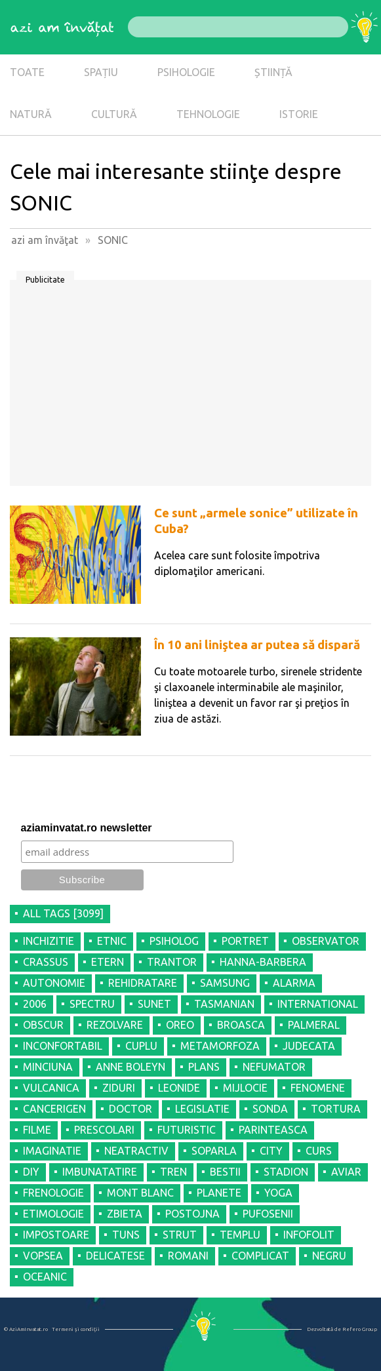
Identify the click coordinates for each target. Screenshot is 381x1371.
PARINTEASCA (273, 1130)
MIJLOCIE (245, 1088)
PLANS (204, 1067)
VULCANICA (51, 1088)
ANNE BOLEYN (130, 1067)
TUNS (126, 1235)
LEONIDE (179, 1088)
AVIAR (346, 1172)
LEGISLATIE (202, 1109)
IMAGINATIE (52, 1151)
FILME (37, 1130)
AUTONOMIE (54, 983)
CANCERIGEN (54, 1109)
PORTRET (245, 941)
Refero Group (359, 1329)
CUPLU (141, 1046)
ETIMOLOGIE (53, 1214)
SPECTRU (92, 1004)
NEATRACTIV (136, 1151)
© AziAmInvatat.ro (26, 1329)
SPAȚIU (101, 72)
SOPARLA (214, 1151)
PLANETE (219, 1193)
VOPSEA (43, 1256)
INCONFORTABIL (62, 1046)
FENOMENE (318, 1088)
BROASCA (241, 1025)
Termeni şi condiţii (76, 1329)
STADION (286, 1172)
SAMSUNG (225, 983)
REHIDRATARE (142, 983)
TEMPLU (240, 1235)
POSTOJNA (192, 1214)
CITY (271, 1151)
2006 (35, 1004)
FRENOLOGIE (53, 1193)
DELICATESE (115, 1256)
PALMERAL (314, 1025)
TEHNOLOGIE (208, 114)
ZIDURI (118, 1088)
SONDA (270, 1109)
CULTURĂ (114, 114)
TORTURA (336, 1109)
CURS (319, 1151)
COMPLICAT (260, 1256)
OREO (180, 1025)
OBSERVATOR (325, 941)
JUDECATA (309, 1046)
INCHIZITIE (48, 941)
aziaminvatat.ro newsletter (86, 827)
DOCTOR (130, 1109)
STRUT (180, 1235)
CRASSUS (45, 962)
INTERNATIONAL (317, 1004)
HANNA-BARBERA (263, 962)
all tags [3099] (63, 913)
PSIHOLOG (174, 941)
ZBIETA (124, 1214)
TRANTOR (172, 962)
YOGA (278, 1193)
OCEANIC (45, 1276)
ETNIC (112, 941)
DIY (31, 1172)
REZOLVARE (115, 1025)
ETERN (107, 962)
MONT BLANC (140, 1193)
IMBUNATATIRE (99, 1172)
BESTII (225, 1172)
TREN (173, 1172)
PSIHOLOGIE (186, 72)
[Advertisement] (190, 387)
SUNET (154, 1004)
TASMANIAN (224, 1004)
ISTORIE (298, 114)
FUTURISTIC (186, 1130)
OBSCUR (43, 1025)
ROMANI (188, 1256)
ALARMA (294, 983)
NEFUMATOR (274, 1067)
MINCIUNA (48, 1067)
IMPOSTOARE (56, 1235)
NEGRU (329, 1256)
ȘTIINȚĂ (273, 72)
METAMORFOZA (220, 1046)
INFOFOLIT (308, 1235)
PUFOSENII (268, 1214)
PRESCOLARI (104, 1130)
